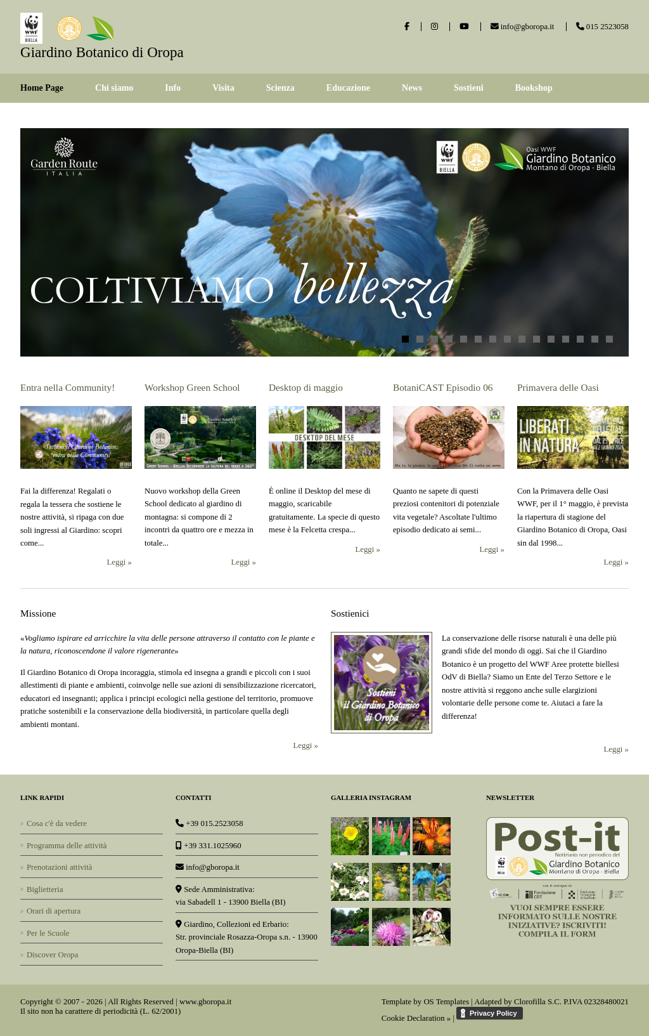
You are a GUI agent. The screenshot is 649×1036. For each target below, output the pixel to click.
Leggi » (119, 562)
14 (594, 339)
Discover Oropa (52, 954)
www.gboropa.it (205, 1001)
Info (173, 88)
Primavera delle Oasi (558, 387)
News (412, 88)
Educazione (348, 88)
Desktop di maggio (306, 387)
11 (551, 339)
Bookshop (534, 88)
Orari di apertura (53, 911)
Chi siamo (114, 88)
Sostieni (469, 88)
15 (609, 339)
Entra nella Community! (67, 387)
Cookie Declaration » (416, 1018)
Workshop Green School (192, 387)
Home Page (41, 88)
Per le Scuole (48, 933)
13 (580, 339)
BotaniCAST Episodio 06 (443, 387)
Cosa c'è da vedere (57, 823)
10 (536, 339)
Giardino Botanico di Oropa (102, 52)
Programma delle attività (67, 845)
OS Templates (446, 1001)
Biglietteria (45, 889)
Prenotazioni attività (59, 867)
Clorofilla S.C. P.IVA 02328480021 (571, 1001)
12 (565, 339)
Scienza (280, 88)
